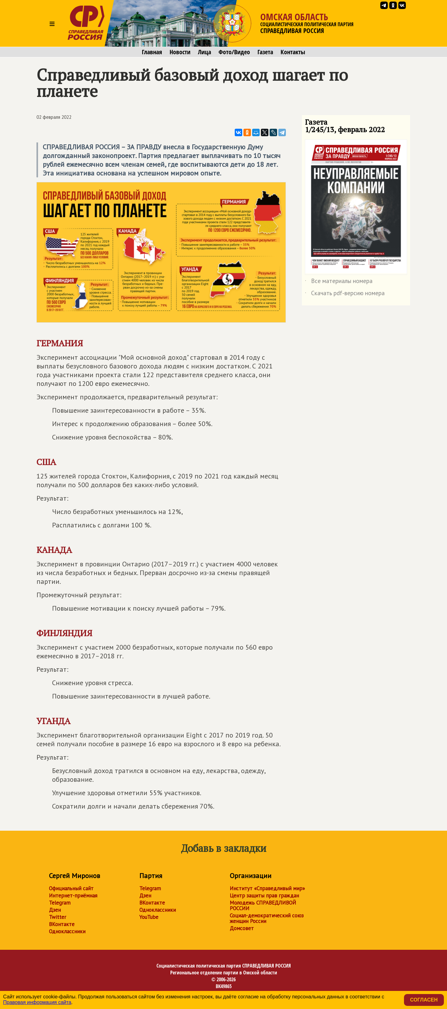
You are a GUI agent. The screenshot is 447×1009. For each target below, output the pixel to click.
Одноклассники (67, 931)
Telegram (59, 903)
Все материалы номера (338, 282)
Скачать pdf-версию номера (345, 294)
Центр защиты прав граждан (264, 895)
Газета (265, 52)
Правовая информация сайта (37, 1002)
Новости (180, 52)
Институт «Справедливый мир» (267, 888)
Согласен (424, 999)
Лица (204, 52)
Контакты (293, 52)
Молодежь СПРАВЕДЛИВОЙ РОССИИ (263, 905)
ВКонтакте (61, 924)
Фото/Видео (234, 52)
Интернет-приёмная (73, 895)
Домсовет (242, 928)
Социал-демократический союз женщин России (267, 918)
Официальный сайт (71, 888)
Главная (152, 52)
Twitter (57, 917)
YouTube (148, 917)
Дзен (55, 910)
